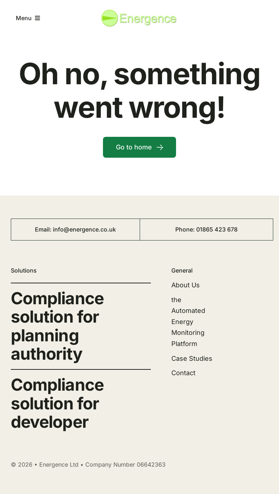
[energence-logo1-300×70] (139, 11)
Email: (44, 229)
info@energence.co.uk (84, 229)
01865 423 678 (217, 229)
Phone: (185, 229)
